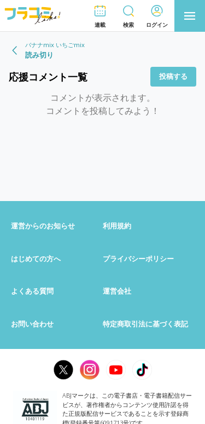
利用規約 (117, 226)
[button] (100, 16)
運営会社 (117, 291)
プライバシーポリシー (138, 258)
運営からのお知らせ (43, 226)
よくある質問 (32, 291)
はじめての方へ (36, 258)
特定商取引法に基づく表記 (145, 324)
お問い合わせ (32, 324)
